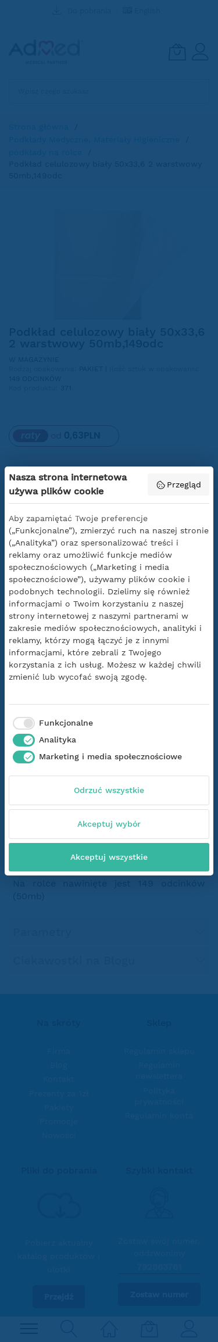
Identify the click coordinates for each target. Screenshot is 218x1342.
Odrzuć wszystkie (109, 790)
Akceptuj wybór (109, 823)
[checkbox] (51, 723)
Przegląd (179, 485)
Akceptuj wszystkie (109, 857)
